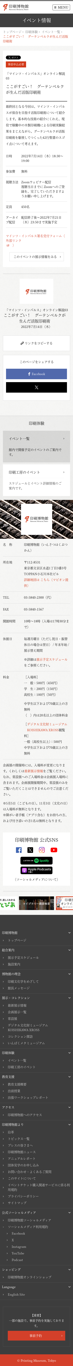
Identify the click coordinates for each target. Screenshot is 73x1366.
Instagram (19, 1246)
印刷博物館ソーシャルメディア (29, 1220)
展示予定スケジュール (52, 659)
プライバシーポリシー (23, 1196)
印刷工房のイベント (22, 1067)
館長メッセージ (19, 988)
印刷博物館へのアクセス (25, 1114)
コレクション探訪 (20, 1036)
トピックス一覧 (19, 1138)
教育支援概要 (17, 1084)
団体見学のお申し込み (23, 1165)
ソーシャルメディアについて (36, 879)
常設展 (12, 1018)
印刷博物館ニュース (22, 1152)
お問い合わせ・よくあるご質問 (29, 1171)
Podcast (17, 1259)
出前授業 (14, 1091)
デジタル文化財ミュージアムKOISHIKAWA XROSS (28, 1027)
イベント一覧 (51, 31)
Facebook (36, 374)
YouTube (18, 1253)
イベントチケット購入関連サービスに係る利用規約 (39, 1187)
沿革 (11, 1132)
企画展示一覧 (17, 1012)
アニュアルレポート (22, 1158)
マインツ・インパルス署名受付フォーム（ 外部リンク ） (36, 240)
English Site (16, 1294)
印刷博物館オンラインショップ (29, 1277)
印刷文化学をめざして (23, 981)
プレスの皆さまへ (20, 1145)
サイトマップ (17, 1202)
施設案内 (14, 964)
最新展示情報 (33, 771)
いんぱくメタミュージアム (26, 1043)
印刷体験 (31, 31)
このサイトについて (22, 1178)
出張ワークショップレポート (28, 1097)
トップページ (12, 31)
